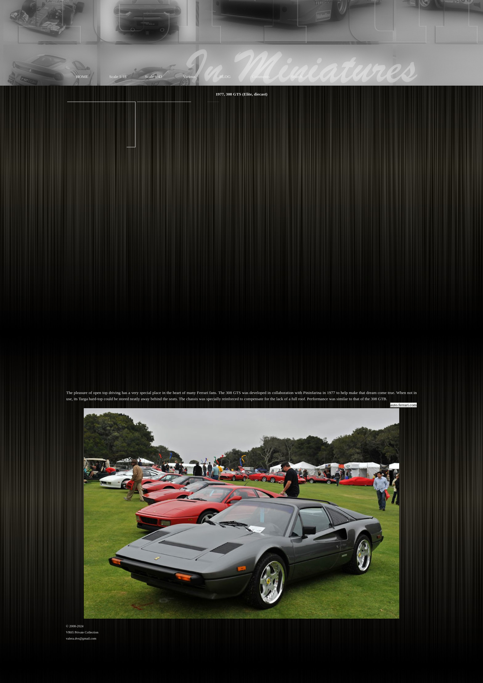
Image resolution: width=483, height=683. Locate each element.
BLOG (224, 76)
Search (296, 76)
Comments (261, 76)
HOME (82, 76)
